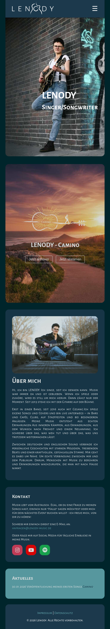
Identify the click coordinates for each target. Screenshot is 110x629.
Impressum (44, 613)
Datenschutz (63, 613)
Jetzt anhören (39, 260)
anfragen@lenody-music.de (31, 528)
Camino (88, 587)
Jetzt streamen (70, 260)
